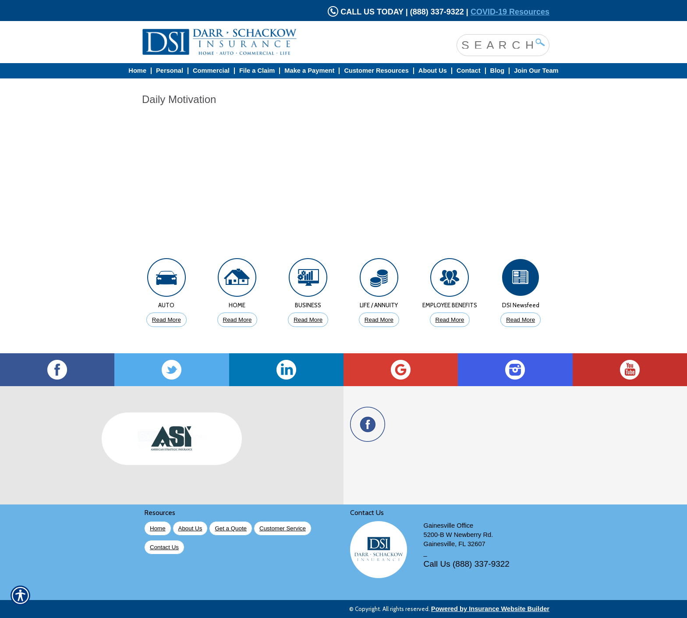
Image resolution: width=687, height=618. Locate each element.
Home (158, 528)
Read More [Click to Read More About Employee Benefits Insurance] (450, 319)
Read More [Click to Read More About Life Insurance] (379, 319)
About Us (190, 528)
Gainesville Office (449, 525)
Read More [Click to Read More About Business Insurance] (308, 319)
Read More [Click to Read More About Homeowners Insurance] (237, 319)
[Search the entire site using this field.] (496, 44)
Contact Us (164, 547)
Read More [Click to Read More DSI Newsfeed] (520, 319)
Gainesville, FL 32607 (454, 543)
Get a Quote (231, 528)
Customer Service (282, 528)
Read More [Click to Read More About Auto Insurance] (166, 319)
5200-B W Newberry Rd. (458, 534)
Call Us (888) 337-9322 (467, 563)
